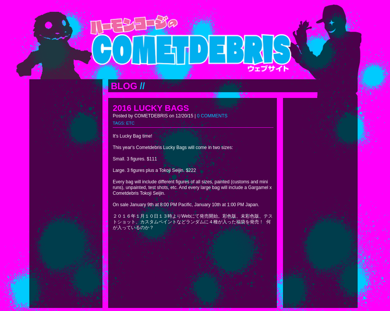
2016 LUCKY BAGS (151, 108)
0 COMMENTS (212, 116)
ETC (130, 123)
